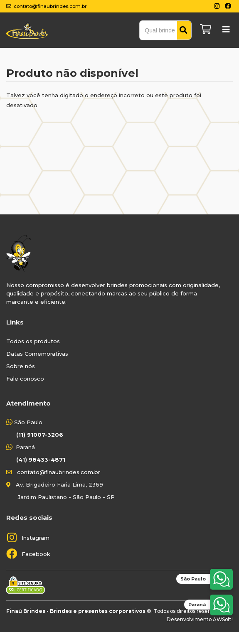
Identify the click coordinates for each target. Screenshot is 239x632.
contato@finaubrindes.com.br (58, 472)
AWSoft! (223, 619)
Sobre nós (20, 366)
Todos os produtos (33, 341)
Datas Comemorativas (37, 353)
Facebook (36, 554)
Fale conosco (25, 378)
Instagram (35, 537)
